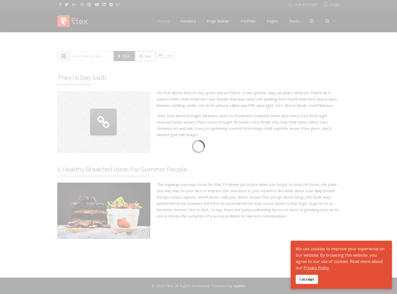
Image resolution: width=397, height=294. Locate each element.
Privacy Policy (316, 268)
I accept (307, 279)
